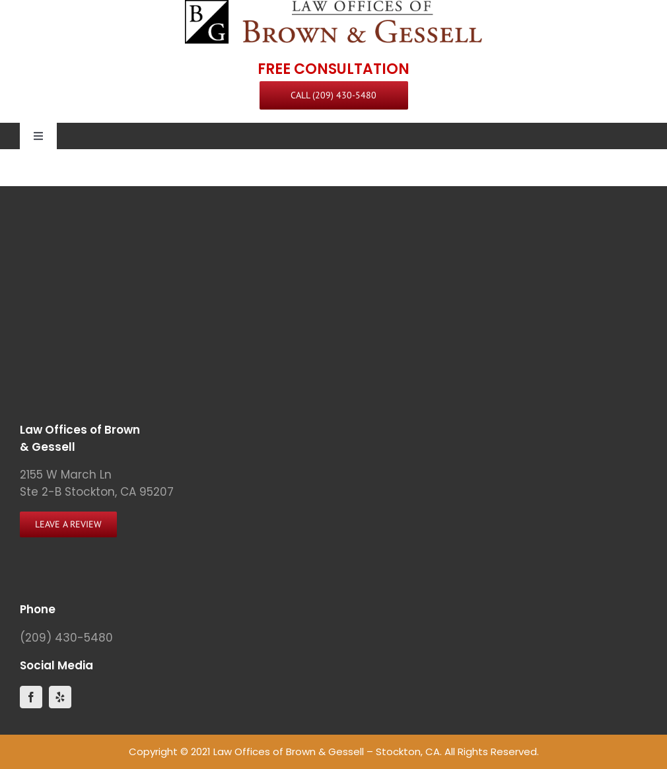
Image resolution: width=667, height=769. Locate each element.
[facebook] (31, 697)
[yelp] (60, 697)
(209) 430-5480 (66, 638)
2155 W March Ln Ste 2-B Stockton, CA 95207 (97, 483)
